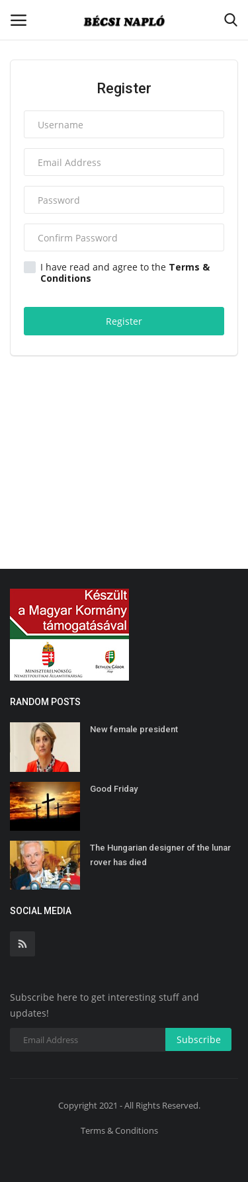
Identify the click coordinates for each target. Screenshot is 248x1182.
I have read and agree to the (117, 272)
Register (124, 321)
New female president (134, 729)
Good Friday (114, 789)
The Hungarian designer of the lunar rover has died (160, 855)
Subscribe (199, 1039)
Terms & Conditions (119, 1130)
